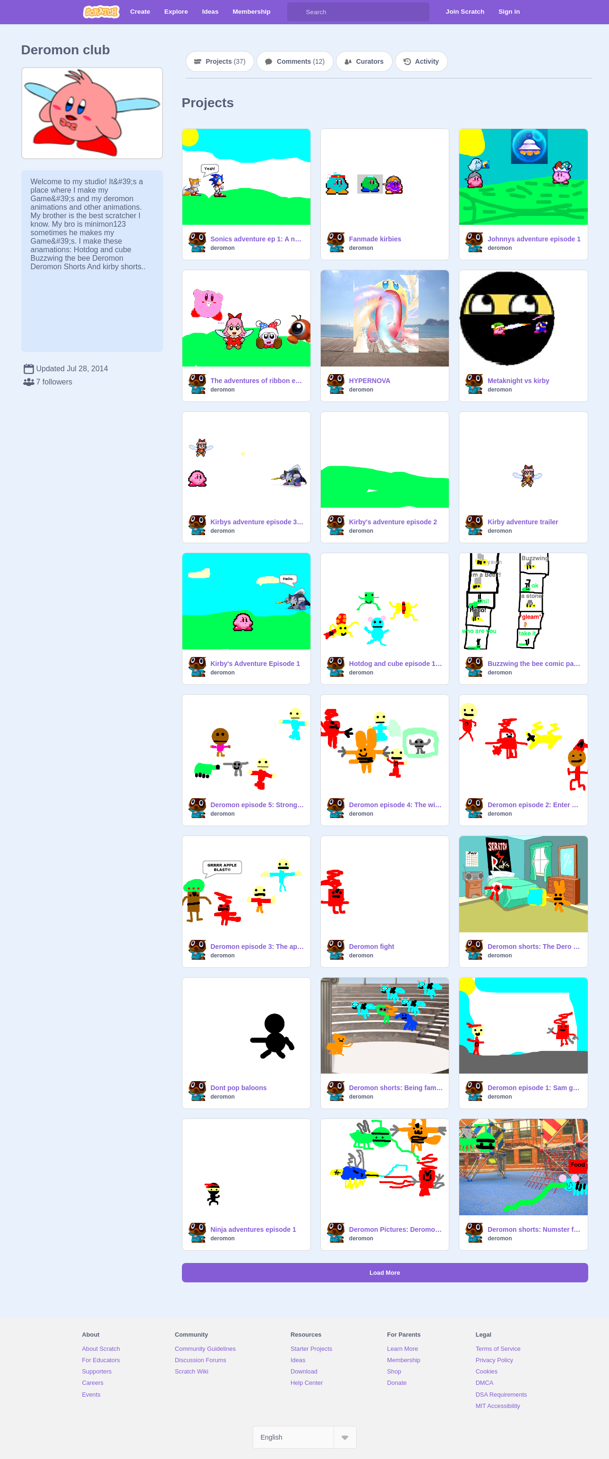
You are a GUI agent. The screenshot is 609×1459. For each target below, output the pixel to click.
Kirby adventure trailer (523, 522)
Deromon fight (372, 946)
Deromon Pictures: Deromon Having (396, 1229)
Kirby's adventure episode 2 (393, 522)
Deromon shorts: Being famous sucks (396, 1088)
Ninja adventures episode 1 (253, 1229)
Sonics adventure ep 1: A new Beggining (258, 239)
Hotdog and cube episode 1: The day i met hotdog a (396, 663)
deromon (223, 248)
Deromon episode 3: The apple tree (258, 946)
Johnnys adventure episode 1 (534, 239)
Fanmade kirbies (375, 239)
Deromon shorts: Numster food (535, 1229)
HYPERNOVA (370, 380)
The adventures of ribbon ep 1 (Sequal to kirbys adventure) (258, 380)
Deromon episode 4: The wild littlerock (396, 805)
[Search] (296, 11)
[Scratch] (101, 12)
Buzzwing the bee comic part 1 (535, 663)
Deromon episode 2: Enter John (535, 805)
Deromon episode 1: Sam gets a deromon (535, 1088)
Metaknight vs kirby (518, 380)
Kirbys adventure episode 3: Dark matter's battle (258, 522)
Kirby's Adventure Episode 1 (255, 663)
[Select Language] (305, 1437)
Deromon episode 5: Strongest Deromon (258, 805)
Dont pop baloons (239, 1088)
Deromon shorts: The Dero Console (535, 946)
